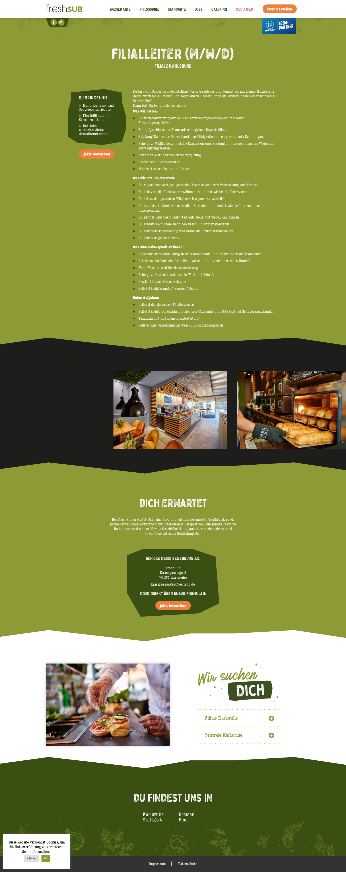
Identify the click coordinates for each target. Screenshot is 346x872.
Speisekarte (120, 9)
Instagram (62, 22)
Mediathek (245, 9)
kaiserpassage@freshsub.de (173, 584)
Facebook (54, 22)
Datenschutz (187, 864)
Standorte (177, 9)
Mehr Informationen (36, 851)
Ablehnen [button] (31, 858)
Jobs (198, 9)
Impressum (157, 864)
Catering (219, 9)
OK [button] (45, 858)
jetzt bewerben (97, 154)
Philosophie (149, 9)
